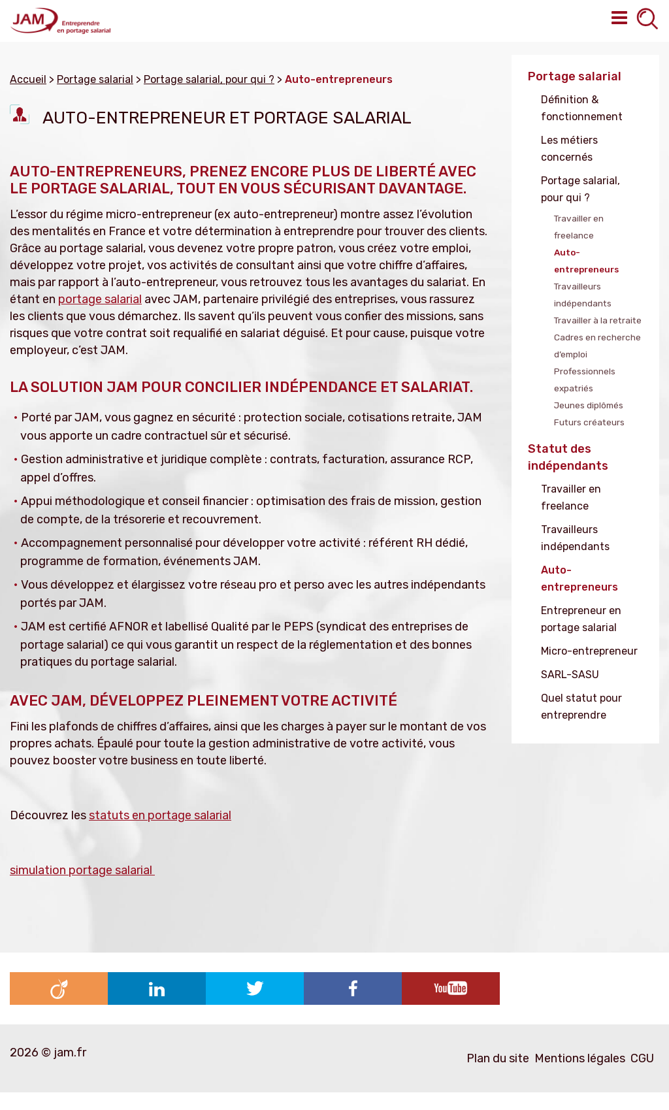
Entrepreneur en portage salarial (581, 619)
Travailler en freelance (579, 226)
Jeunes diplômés (588, 405)
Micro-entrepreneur (589, 651)
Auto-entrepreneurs (586, 260)
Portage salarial (574, 76)
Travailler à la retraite (598, 320)
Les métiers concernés (569, 148)
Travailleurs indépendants (583, 294)
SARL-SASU (570, 674)
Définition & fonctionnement (582, 108)
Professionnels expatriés (584, 379)
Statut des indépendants (568, 457)
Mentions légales (579, 1058)
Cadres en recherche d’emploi (597, 345)
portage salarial (100, 299)
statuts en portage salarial (160, 815)
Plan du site (497, 1058)
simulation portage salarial (82, 870)
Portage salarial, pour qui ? (580, 189)
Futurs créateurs (589, 422)
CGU (642, 1058)
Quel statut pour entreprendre (581, 706)
